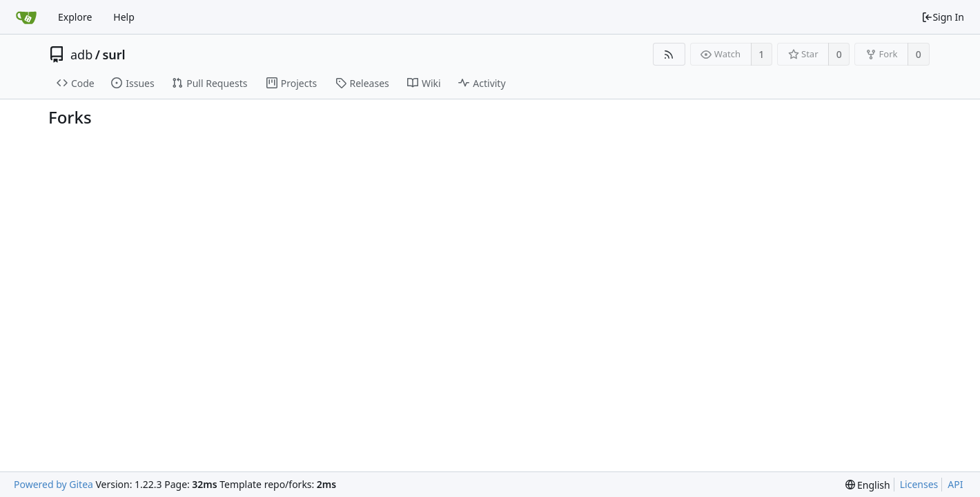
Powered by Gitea (53, 484)
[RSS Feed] (669, 54)
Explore (75, 16)
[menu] (867, 484)
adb (81, 54)
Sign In (942, 16)
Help (124, 16)
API (955, 484)
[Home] (26, 17)
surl (113, 54)
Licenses (919, 484)
